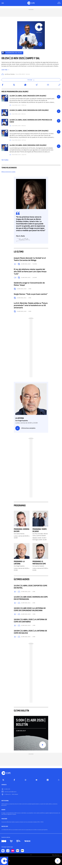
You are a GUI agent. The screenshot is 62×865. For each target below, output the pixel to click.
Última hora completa (25, 428)
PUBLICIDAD (4, 819)
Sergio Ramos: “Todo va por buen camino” (31, 294)
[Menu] (2, 3)
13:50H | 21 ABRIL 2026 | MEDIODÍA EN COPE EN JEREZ (29, 110)
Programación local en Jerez (14, 53)
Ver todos (4, 160)
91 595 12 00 (7, 789)
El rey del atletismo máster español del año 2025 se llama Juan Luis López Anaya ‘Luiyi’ (30, 271)
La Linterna (19, 418)
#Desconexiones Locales (8, 172)
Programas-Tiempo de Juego (39, 530)
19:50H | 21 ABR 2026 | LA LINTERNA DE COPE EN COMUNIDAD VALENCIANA (30, 609)
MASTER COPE (4, 826)
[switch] (31, 855)
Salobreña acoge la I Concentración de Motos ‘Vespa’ (29, 284)
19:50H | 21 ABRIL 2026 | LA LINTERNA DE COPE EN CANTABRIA (30, 620)
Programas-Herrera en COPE (21, 530)
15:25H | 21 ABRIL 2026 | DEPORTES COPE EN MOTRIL (30, 587)
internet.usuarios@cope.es (10, 791)
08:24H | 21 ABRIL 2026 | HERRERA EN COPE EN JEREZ (29, 131)
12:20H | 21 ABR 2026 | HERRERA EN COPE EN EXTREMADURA (31, 598)
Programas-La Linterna (19, 562)
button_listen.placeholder (59, 97)
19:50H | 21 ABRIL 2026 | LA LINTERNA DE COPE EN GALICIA (30, 632)
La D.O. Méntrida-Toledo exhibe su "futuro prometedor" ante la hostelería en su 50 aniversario (31, 305)
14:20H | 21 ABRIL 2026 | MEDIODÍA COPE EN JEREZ (28, 96)
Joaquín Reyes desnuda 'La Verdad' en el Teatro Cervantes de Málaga (30, 259)
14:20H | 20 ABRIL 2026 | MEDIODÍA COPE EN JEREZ (28, 145)
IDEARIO (3, 810)
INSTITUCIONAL (5, 801)
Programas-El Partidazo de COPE (39, 562)
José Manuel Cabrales (10, 74)
